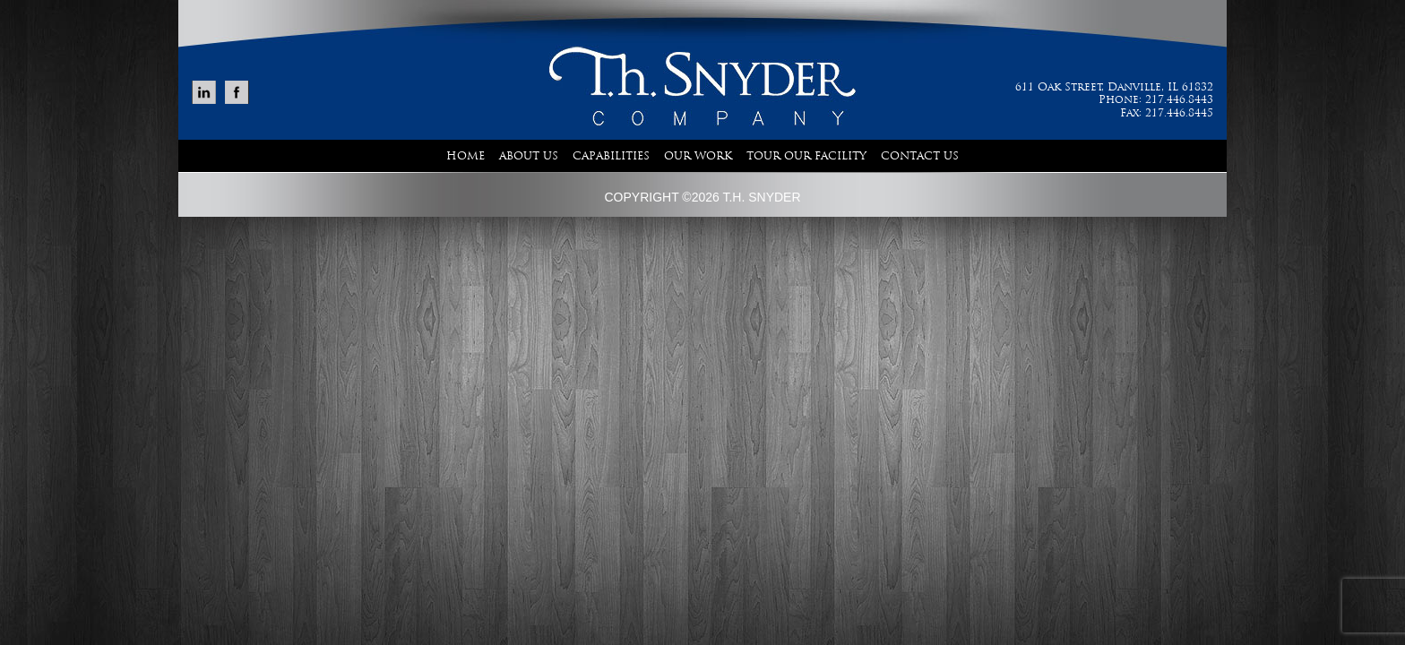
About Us (528, 156)
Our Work (698, 156)
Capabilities (611, 156)
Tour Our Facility (806, 156)
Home (465, 156)
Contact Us (920, 156)
